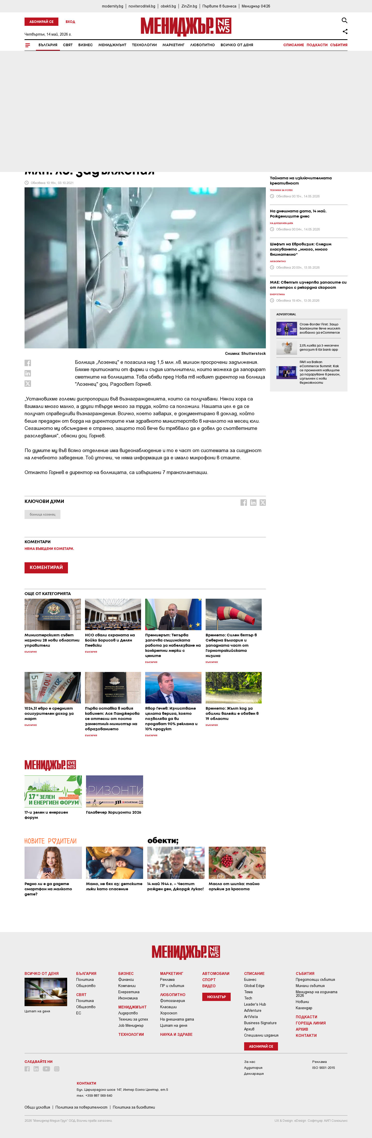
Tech (248, 998)
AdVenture (252, 1010)
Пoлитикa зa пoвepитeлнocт (81, 1107)
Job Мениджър (131, 1025)
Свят (68, 45)
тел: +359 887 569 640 (94, 1095)
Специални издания (261, 1035)
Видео (209, 986)
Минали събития (310, 986)
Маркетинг (173, 45)
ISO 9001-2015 (323, 1067)
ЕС (78, 1013)
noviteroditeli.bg (142, 6)
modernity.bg (112, 6)
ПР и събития (172, 986)
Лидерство (128, 1013)
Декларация (254, 1073)
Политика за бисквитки (134, 1107)
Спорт (209, 979)
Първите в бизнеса (219, 6)
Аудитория (253, 1067)
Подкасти (317, 45)
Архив (249, 1029)
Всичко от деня (237, 45)
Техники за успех (133, 1019)
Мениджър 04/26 (256, 6)
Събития (338, 45)
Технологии (144, 45)
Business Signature (260, 1023)
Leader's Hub (255, 1004)
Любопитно (202, 45)
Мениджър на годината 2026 (316, 993)
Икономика (128, 998)
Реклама (167, 979)
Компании (127, 986)
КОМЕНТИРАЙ (46, 568)
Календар (304, 1008)
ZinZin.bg (189, 6)
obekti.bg (168, 6)
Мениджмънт (112, 45)
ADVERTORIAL (286, 314)
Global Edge (254, 986)
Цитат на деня (173, 1025)
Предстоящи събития (315, 979)
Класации (168, 1007)
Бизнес (85, 45)
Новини (302, 1002)
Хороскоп (168, 1013)
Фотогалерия (172, 1001)
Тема (248, 992)
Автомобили (215, 973)
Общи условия (37, 1107)
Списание (293, 45)
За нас (249, 1061)
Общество (86, 986)
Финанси (126, 979)
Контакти (306, 1035)
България (47, 45)
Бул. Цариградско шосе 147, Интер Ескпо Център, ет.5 (122, 1089)
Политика (85, 979)
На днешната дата (177, 1019)
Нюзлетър (216, 997)
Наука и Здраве (176, 1034)
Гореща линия (311, 1023)
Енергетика (129, 992)
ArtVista (251, 1017)
